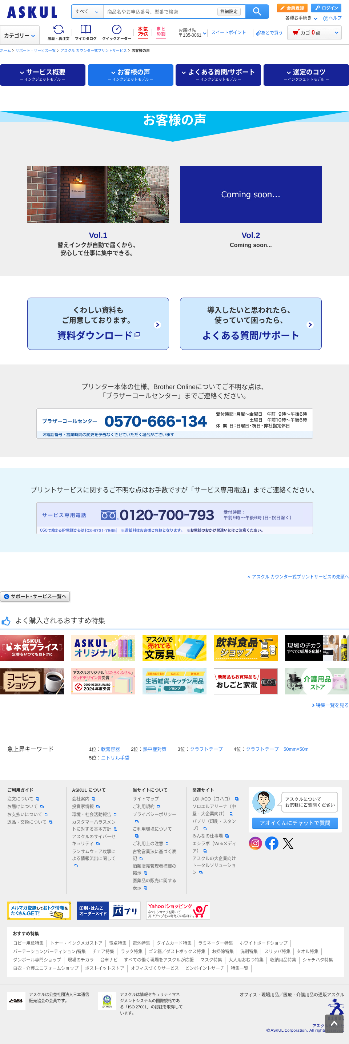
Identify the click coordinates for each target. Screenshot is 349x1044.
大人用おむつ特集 (246, 960)
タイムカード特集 (174, 943)
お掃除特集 (223, 951)
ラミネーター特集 (215, 943)
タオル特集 (307, 951)
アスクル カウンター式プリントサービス (93, 51)
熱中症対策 (155, 749)
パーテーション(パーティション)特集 (49, 951)
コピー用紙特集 (28, 943)
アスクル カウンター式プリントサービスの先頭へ (300, 577)
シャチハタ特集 (317, 960)
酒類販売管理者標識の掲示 (154, 870)
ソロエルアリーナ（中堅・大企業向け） (214, 810)
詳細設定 (229, 11)
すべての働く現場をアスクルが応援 (159, 960)
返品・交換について (29, 822)
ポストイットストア (104, 968)
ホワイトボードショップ (264, 943)
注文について (23, 799)
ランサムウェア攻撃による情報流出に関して (94, 858)
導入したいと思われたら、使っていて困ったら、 (251, 324)
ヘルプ (335, 18)
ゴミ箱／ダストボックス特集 (177, 951)
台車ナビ (109, 960)
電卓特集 (118, 943)
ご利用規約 (146, 806)
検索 (257, 11)
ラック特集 (132, 951)
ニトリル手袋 (115, 758)
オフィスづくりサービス (155, 968)
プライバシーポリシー (154, 817)
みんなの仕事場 (210, 836)
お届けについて (25, 806)
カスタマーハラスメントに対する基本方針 (94, 826)
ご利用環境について (152, 832)
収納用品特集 (283, 960)
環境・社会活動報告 (94, 814)
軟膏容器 (110, 749)
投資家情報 (86, 806)
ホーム (5, 51)
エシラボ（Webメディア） (214, 847)
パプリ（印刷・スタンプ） (214, 825)
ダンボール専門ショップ (37, 960)
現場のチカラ (81, 960)
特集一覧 (239, 968)
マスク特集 (211, 960)
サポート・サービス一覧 (36, 51)
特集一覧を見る (332, 705)
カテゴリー (19, 36)
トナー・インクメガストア (76, 943)
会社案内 (83, 799)
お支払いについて (27, 814)
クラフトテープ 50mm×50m (277, 749)
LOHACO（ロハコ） (215, 799)
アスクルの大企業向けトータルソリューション (214, 865)
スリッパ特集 (277, 951)
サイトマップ (146, 799)
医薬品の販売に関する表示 (154, 884)
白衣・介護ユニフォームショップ (46, 968)
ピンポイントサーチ (204, 968)
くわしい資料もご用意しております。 (98, 324)
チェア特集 (103, 951)
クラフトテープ (206, 749)
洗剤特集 (249, 951)
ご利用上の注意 (151, 843)
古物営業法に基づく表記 (154, 855)
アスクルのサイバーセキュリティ (94, 840)
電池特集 (141, 943)
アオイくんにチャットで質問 (295, 823)
